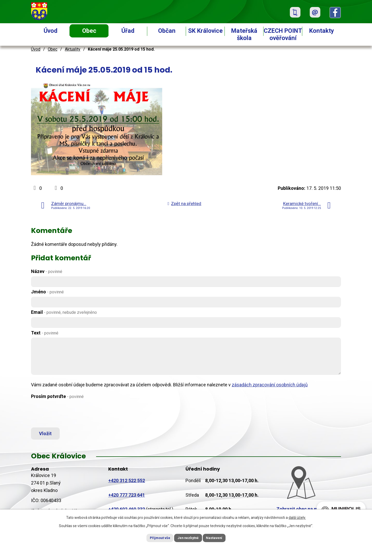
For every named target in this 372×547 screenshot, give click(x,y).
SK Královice (205, 30)
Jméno (47, 291)
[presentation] (70, 414)
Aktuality (72, 49)
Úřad (127, 30)
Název (46, 271)
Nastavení (219, 537)
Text (44, 332)
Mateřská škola (244, 34)
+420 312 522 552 (126, 483)
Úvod (50, 30)
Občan (166, 30)
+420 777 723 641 (126, 497)
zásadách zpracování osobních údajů (270, 384)
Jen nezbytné (188, 537)
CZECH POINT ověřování (283, 34)
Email (64, 312)
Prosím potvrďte (57, 396)
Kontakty (321, 30)
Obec (89, 30)
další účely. (297, 517)
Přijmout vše (154, 537)
